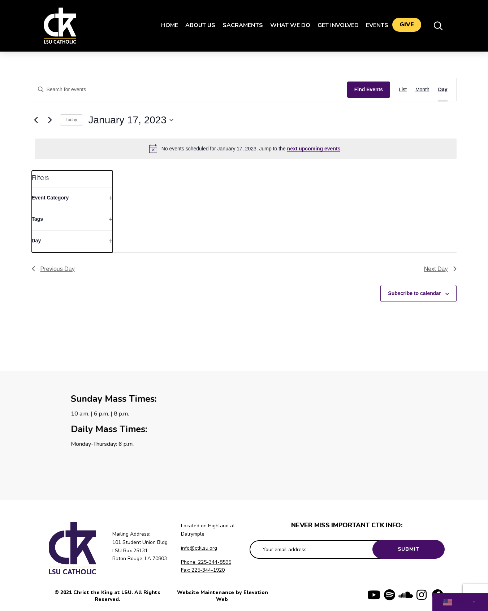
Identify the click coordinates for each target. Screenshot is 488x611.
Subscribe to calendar (414, 293)
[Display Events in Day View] (443, 89)
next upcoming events (314, 148)
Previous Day (53, 269)
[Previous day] (36, 120)
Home (166, 25)
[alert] (246, 149)
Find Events (368, 89)
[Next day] (50, 120)
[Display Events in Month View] (422, 89)
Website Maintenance (206, 592)
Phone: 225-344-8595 (206, 562)
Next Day (440, 269)
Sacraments (239, 25)
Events (374, 25)
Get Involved (334, 25)
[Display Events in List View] (403, 89)
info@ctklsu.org (199, 548)
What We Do (287, 25)
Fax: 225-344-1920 (203, 570)
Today (71, 119)
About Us (197, 25)
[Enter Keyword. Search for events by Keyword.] (189, 89)
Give (407, 26)
